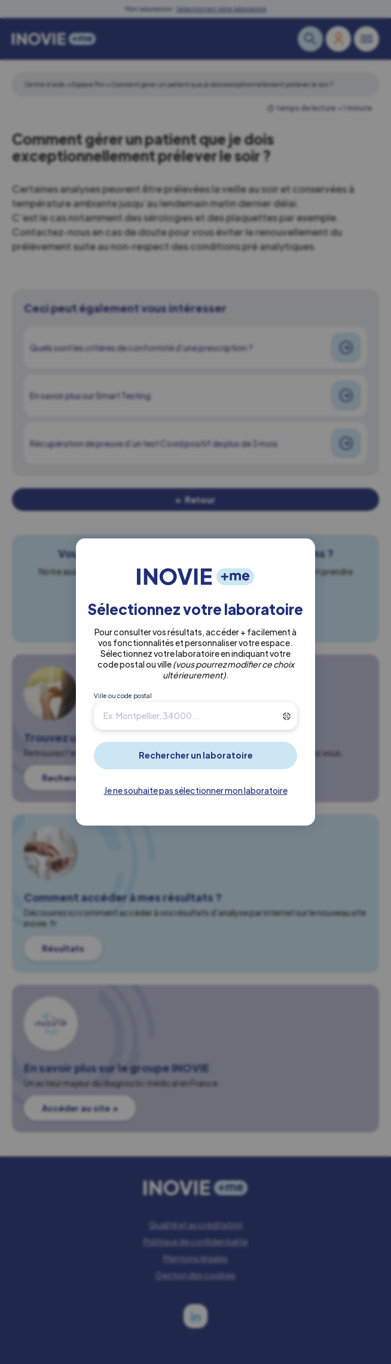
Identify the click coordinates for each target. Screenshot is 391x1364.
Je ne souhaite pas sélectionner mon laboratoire (196, 790)
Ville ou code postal (123, 695)
